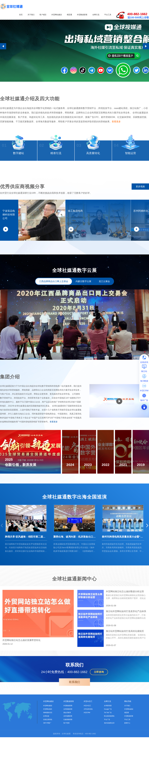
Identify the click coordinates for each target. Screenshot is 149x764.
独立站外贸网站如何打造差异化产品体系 (126, 644)
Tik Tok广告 (108, 746)
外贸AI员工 (88, 735)
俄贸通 (69, 15)
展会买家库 (67, 746)
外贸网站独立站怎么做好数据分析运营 (125, 625)
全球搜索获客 (67, 742)
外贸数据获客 (82, 15)
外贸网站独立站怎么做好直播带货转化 (21, 673)
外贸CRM (87, 746)
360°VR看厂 (47, 756)
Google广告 (108, 742)
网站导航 (127, 735)
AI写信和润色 (88, 742)
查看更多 (116, 125)
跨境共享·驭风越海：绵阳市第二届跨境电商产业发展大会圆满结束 (26, 570)
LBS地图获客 (67, 749)
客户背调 (66, 756)
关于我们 (31, 15)
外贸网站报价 (47, 742)
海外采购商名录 (109, 756)
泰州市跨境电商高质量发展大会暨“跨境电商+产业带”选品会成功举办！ (123, 570)
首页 (21, 15)
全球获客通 (108, 739)
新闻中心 (127, 756)
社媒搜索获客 (67, 753)
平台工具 (107, 15)
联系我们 (74, 715)
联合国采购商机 (109, 749)
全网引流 (95, 15)
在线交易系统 (47, 753)
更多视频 (140, 193)
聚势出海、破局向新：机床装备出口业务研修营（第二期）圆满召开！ (74, 570)
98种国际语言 (47, 746)
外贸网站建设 (56, 15)
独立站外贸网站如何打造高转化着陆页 (125, 664)
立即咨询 (99, 705)
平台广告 (107, 753)
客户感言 (42, 15)
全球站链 (46, 749)
